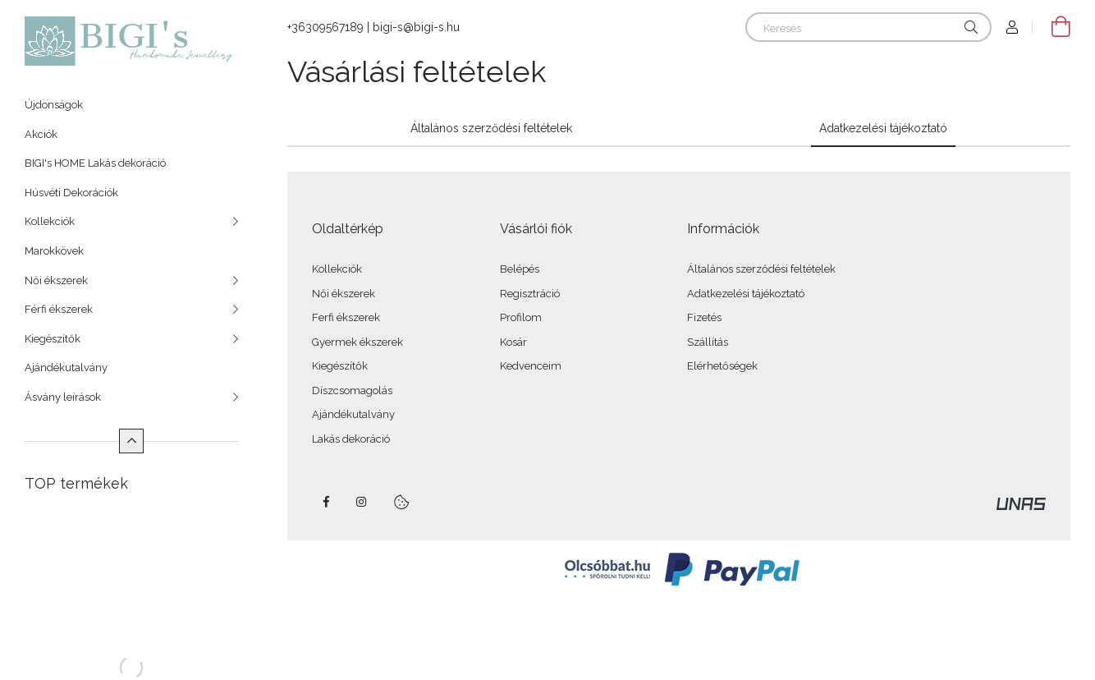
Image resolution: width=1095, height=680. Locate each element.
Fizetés (704, 317)
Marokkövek (54, 251)
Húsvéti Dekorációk (71, 192)
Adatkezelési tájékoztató (745, 293)
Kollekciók (50, 221)
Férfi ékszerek (59, 309)
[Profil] (1012, 27)
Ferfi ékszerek (346, 317)
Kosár (513, 342)
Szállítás (707, 342)
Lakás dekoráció (351, 439)
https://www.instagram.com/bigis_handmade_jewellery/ (362, 502)
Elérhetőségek (722, 366)
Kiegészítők (52, 339)
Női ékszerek (56, 280)
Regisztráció (530, 293)
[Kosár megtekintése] (1051, 27)
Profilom (521, 317)
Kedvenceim (530, 366)
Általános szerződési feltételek (761, 269)
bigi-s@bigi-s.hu (416, 27)
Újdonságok (54, 105)
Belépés (519, 269)
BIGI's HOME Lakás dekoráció (95, 163)
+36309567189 (325, 27)
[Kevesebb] (131, 441)
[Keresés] (868, 27)
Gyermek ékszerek (357, 342)
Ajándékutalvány (66, 367)
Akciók (41, 134)
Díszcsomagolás (352, 390)
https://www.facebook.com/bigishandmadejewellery (326, 502)
